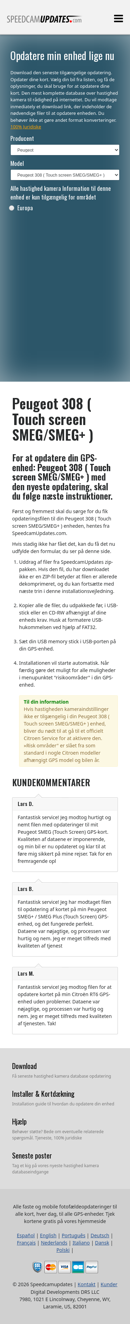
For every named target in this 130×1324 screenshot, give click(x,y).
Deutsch (99, 1235)
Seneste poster (32, 1155)
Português (73, 1235)
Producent (22, 138)
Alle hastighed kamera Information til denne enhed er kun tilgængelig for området (60, 193)
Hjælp (19, 1121)
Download (24, 1066)
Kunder (109, 1284)
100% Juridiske (25, 127)
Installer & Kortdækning (43, 1093)
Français (26, 1242)
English (48, 1235)
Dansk (102, 1242)
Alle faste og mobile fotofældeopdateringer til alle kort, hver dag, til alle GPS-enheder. (45, 22)
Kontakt (86, 1284)
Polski (63, 1250)
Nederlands (54, 1242)
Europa (21, 207)
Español (26, 1235)
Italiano (81, 1242)
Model (17, 163)
